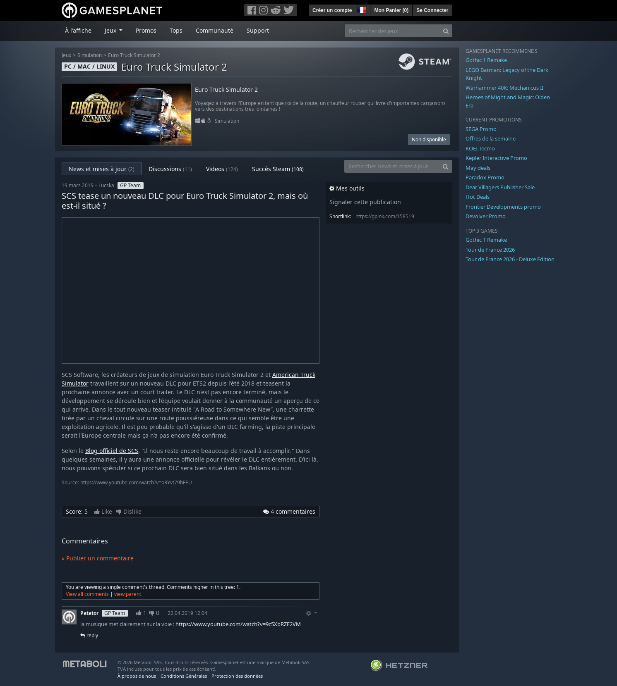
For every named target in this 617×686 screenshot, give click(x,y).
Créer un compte (332, 10)
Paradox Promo (485, 177)
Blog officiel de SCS (111, 451)
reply (89, 635)
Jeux (66, 55)
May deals (478, 168)
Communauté (214, 30)
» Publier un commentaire (98, 558)
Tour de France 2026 (490, 249)
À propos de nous (137, 676)
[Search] (445, 30)
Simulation (89, 55)
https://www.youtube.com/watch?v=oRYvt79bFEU (136, 482)
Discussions (170, 169)
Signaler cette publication (365, 202)
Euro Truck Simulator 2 (134, 55)
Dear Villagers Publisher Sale (500, 187)
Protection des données (237, 676)
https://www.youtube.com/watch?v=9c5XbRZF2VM (238, 624)
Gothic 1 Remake (486, 60)
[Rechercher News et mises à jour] (391, 166)
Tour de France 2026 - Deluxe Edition (510, 259)
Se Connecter (432, 10)
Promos (146, 30)
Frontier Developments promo (503, 206)
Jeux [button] (111, 30)
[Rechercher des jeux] (392, 30)
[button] (360, 9)
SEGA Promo (481, 129)
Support (258, 30)
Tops (176, 30)
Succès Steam (278, 169)
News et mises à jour (101, 169)
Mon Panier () (391, 10)
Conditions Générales (184, 676)
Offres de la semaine (491, 138)
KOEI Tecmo (480, 148)
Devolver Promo (486, 216)
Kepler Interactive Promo (496, 158)
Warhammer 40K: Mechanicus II (504, 87)
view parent (127, 594)
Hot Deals (478, 196)
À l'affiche (78, 30)
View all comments (87, 594)
